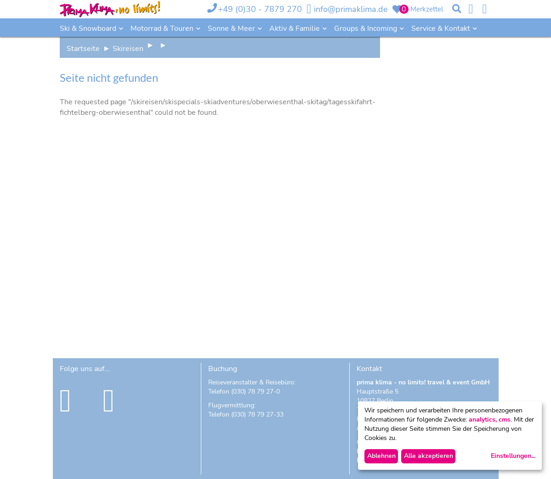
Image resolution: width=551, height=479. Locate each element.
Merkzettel (426, 9)
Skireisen (128, 49)
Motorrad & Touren (163, 28)
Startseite (83, 49)
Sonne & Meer (232, 28)
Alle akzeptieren (428, 455)
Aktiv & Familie (295, 28)
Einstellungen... (513, 455)
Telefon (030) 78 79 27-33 (246, 414)
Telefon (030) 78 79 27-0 (244, 391)
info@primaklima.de (351, 9)
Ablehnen (381, 455)
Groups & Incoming (366, 28)
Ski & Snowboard (89, 28)
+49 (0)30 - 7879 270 (260, 9)
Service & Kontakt (441, 28)
